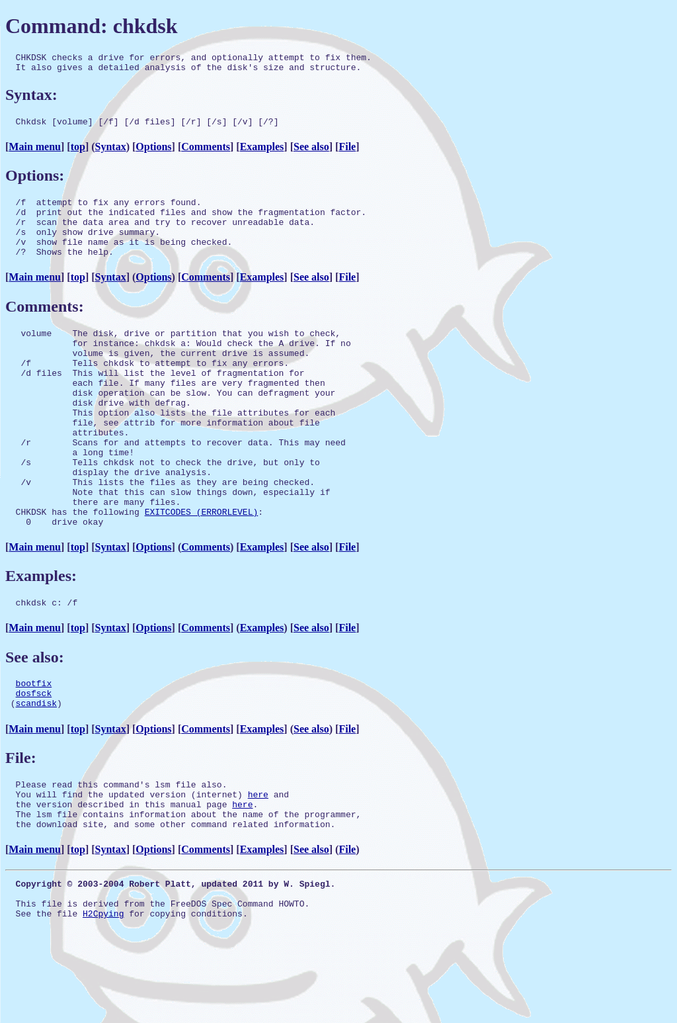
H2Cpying (103, 996)
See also (311, 152)
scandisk (36, 768)
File (347, 152)
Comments (205, 152)
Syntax (110, 152)
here (258, 863)
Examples (262, 152)
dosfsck (34, 756)
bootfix (34, 744)
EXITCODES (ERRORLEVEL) (202, 567)
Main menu (35, 152)
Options (153, 152)
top (78, 152)
